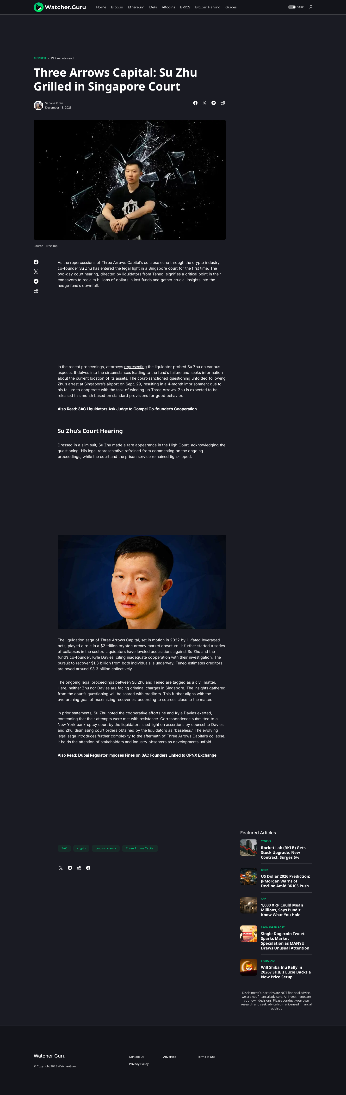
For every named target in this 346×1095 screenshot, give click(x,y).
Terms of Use (206, 1056)
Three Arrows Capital (140, 848)
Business (40, 58)
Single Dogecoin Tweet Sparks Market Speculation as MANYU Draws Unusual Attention (285, 940)
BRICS (264, 870)
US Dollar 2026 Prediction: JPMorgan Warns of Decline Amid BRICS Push (285, 881)
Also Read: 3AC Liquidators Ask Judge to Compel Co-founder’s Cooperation (127, 409)
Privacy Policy (139, 1064)
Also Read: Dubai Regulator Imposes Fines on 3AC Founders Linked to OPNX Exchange (137, 755)
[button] (295, 7)
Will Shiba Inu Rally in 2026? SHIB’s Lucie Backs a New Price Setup (286, 972)
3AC (64, 848)
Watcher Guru (50, 1056)
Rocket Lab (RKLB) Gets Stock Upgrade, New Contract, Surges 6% (283, 852)
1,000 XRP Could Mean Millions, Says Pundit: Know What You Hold (282, 910)
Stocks (266, 841)
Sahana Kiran (54, 103)
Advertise (169, 1056)
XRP (263, 898)
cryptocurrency (106, 848)
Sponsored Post (272, 927)
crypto (81, 848)
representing (135, 366)
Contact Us (136, 1056)
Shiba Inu (268, 960)
